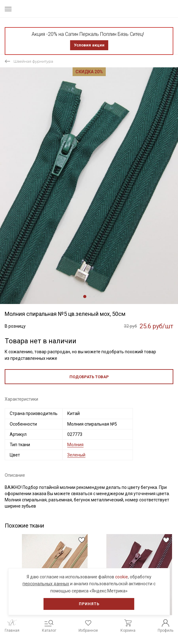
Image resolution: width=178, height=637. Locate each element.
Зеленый (76, 454)
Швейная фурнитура (33, 61)
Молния (75, 444)
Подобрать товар (89, 376)
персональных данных (46, 583)
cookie (121, 576)
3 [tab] (94, 296)
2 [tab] (90, 296)
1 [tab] (84, 296)
